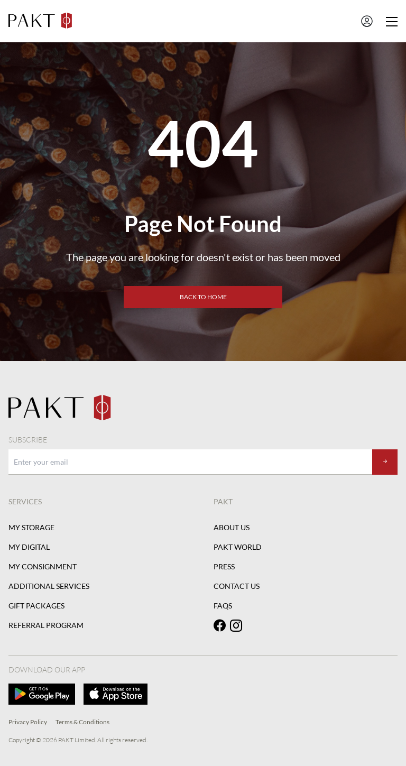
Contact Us (237, 586)
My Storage (31, 527)
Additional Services (48, 586)
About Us (232, 527)
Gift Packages (36, 605)
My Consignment (42, 566)
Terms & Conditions (82, 722)
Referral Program (46, 625)
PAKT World (238, 546)
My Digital (29, 546)
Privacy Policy (27, 722)
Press (224, 566)
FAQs (223, 605)
